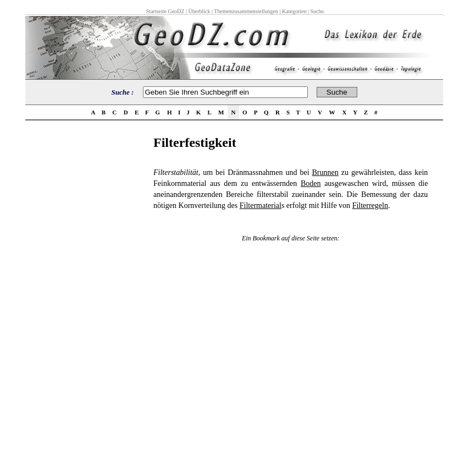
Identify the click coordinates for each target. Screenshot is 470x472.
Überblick (200, 11)
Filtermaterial (260, 205)
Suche (316, 11)
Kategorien (294, 11)
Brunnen (325, 172)
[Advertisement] (86, 300)
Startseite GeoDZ (165, 11)
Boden (311, 183)
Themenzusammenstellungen (246, 11)
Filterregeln (370, 205)
